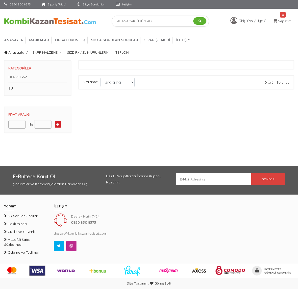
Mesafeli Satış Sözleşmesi (17, 242)
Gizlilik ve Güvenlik (20, 231)
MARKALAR (39, 40)
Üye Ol (262, 21)
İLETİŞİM (183, 40)
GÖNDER (267, 179)
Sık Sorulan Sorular (21, 216)
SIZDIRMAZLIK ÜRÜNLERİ (87, 52)
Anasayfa (14, 52)
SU (10, 88)
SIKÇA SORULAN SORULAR (114, 40)
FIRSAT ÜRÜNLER (70, 40)
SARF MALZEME (45, 52)
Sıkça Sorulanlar (91, 4)
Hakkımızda (15, 224)
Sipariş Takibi (54, 4)
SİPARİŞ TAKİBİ (157, 40)
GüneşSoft (160, 283)
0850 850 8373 (17, 4)
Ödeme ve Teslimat (21, 252)
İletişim (124, 4)
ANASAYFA (13, 40)
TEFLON (122, 52)
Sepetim (282, 21)
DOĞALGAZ (17, 77)
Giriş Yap (246, 21)
